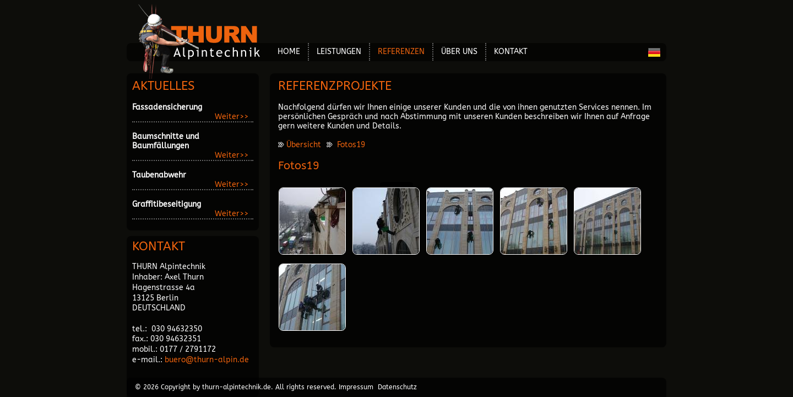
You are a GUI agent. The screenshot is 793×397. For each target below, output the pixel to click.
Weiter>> (231, 116)
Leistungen (339, 51)
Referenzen (401, 51)
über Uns (459, 51)
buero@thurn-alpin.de (207, 359)
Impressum (356, 387)
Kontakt (511, 51)
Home (289, 51)
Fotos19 (351, 144)
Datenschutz (397, 387)
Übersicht (303, 144)
